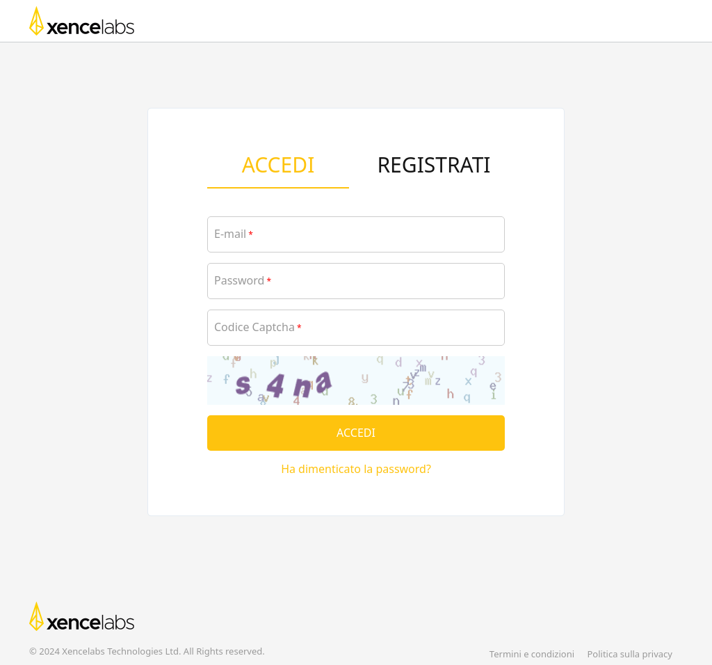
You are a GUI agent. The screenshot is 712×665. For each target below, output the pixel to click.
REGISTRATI (433, 164)
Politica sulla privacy (629, 654)
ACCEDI (278, 164)
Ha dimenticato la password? (356, 468)
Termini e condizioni (532, 654)
